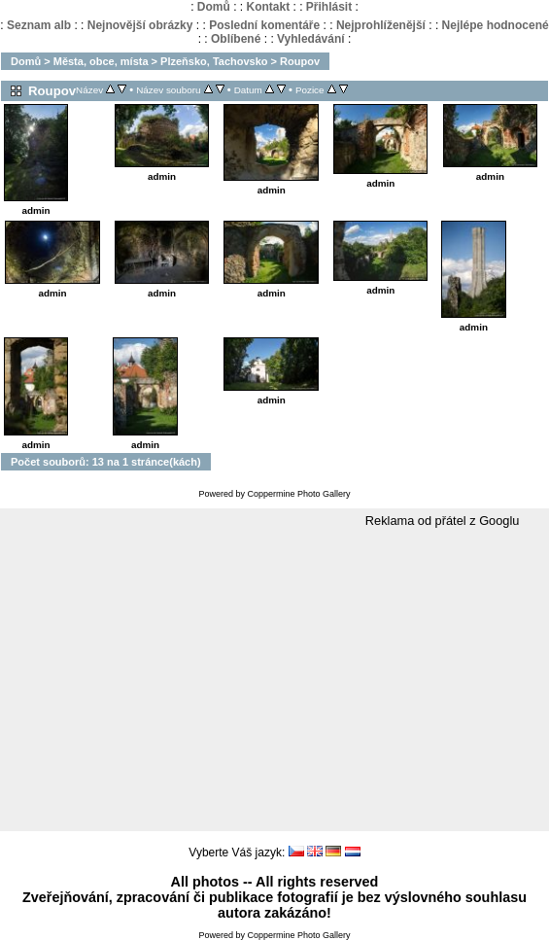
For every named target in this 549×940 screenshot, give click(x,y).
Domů (213, 7)
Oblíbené (235, 39)
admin (35, 210)
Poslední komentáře (264, 25)
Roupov (300, 61)
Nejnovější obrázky (140, 25)
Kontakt (268, 7)
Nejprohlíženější (381, 25)
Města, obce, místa (101, 61)
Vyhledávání (311, 39)
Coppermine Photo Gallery (298, 494)
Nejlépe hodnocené (495, 25)
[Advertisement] (274, 680)
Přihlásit (329, 7)
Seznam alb (39, 25)
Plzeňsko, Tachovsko (213, 61)
